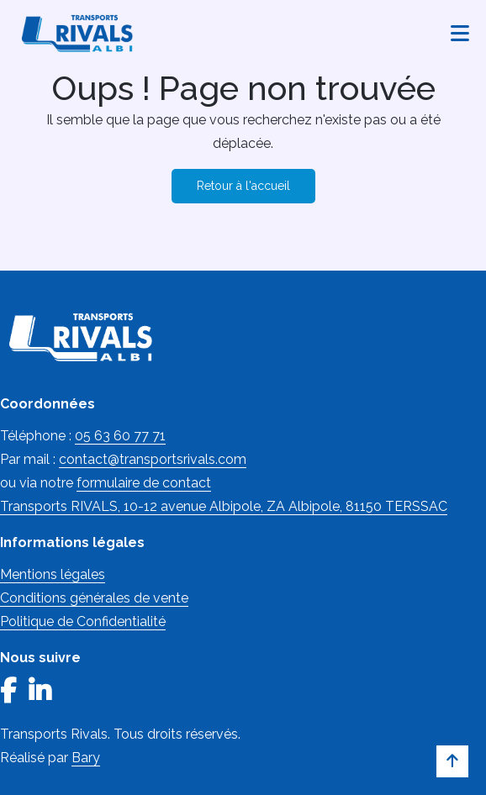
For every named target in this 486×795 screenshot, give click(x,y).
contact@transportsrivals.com (152, 459)
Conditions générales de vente (94, 598)
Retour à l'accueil (243, 185)
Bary (85, 758)
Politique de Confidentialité (83, 621)
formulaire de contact (144, 483)
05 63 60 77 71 (120, 436)
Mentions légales (52, 574)
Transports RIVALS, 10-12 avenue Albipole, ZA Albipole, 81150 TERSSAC (223, 506)
